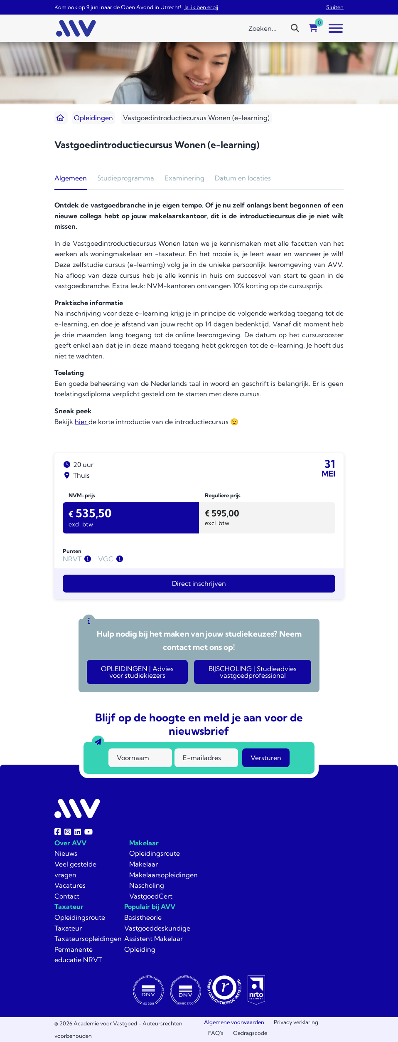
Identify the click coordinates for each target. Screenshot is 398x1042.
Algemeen (70, 178)
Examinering (184, 178)
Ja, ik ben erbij (201, 7)
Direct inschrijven (199, 583)
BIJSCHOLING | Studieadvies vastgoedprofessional (253, 671)
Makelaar (144, 843)
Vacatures (70, 885)
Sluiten (335, 7)
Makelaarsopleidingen (163, 875)
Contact (66, 896)
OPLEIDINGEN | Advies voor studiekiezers (137, 671)
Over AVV (70, 843)
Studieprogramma (125, 178)
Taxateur (69, 906)
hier (81, 421)
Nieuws (65, 853)
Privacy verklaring (296, 1022)
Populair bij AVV (149, 906)
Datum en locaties (243, 178)
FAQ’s (216, 1033)
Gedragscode (250, 1033)
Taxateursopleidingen (88, 938)
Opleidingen (93, 118)
